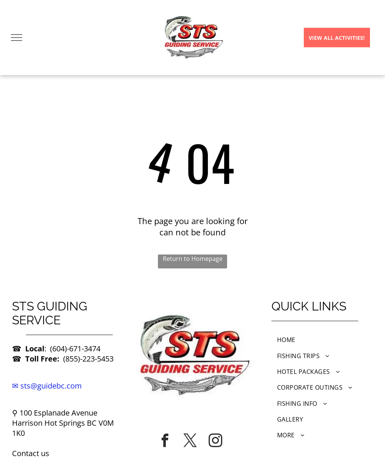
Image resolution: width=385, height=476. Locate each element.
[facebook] (165, 440)
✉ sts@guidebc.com (47, 386)
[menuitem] (322, 340)
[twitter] (190, 440)
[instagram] (215, 440)
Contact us (30, 453)
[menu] (16, 37)
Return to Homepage (193, 259)
